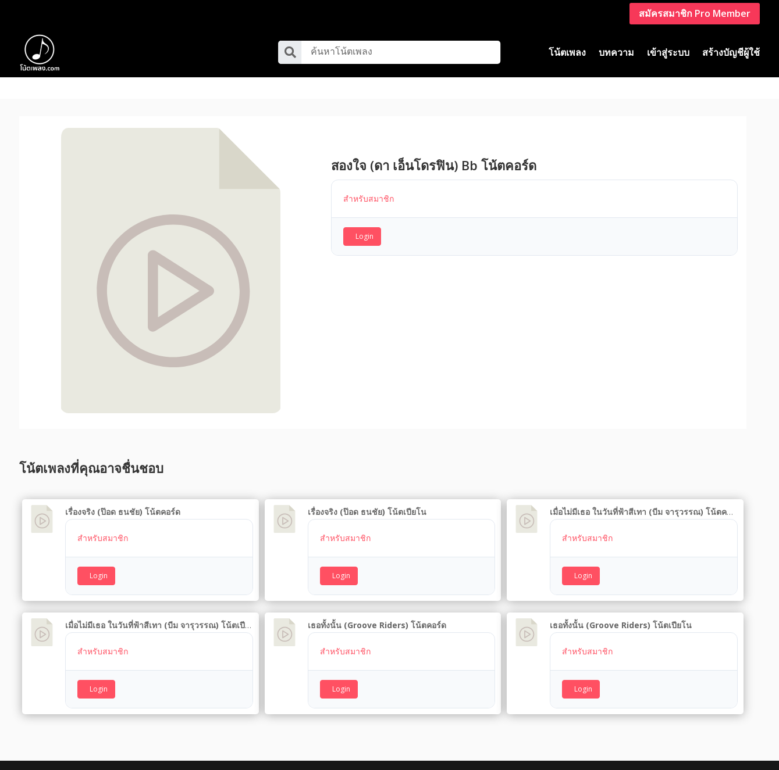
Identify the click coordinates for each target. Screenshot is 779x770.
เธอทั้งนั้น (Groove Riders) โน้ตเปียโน (621, 602)
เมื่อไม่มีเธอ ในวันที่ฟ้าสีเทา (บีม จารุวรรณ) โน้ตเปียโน (162, 602)
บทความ (616, 52)
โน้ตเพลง (567, 52)
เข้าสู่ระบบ (668, 52)
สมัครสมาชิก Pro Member (694, 13)
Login (364, 214)
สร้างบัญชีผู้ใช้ (731, 52)
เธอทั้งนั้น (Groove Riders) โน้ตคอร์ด (377, 602)
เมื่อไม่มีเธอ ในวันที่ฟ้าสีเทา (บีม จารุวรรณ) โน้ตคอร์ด (645, 490)
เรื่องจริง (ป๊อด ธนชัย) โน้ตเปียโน (367, 490)
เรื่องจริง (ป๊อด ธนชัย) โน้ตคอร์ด (122, 490)
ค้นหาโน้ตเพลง (341, 51)
